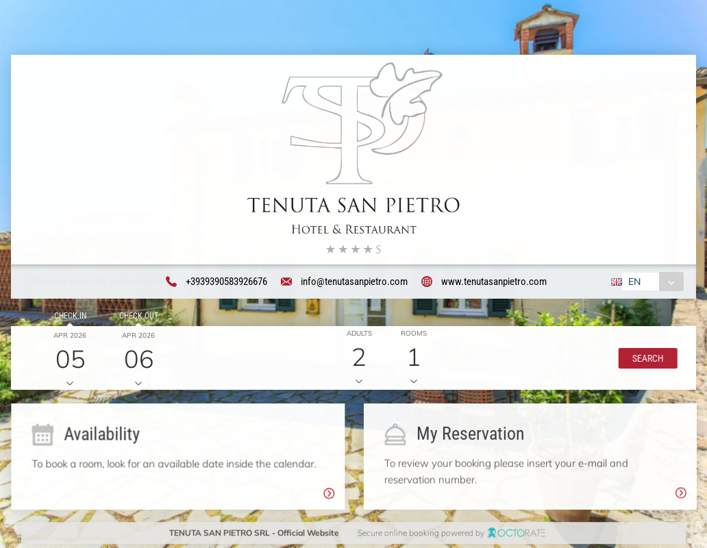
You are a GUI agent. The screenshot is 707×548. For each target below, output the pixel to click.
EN (633, 282)
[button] (646, 359)
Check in (68, 317)
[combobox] (651, 282)
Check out (136, 317)
